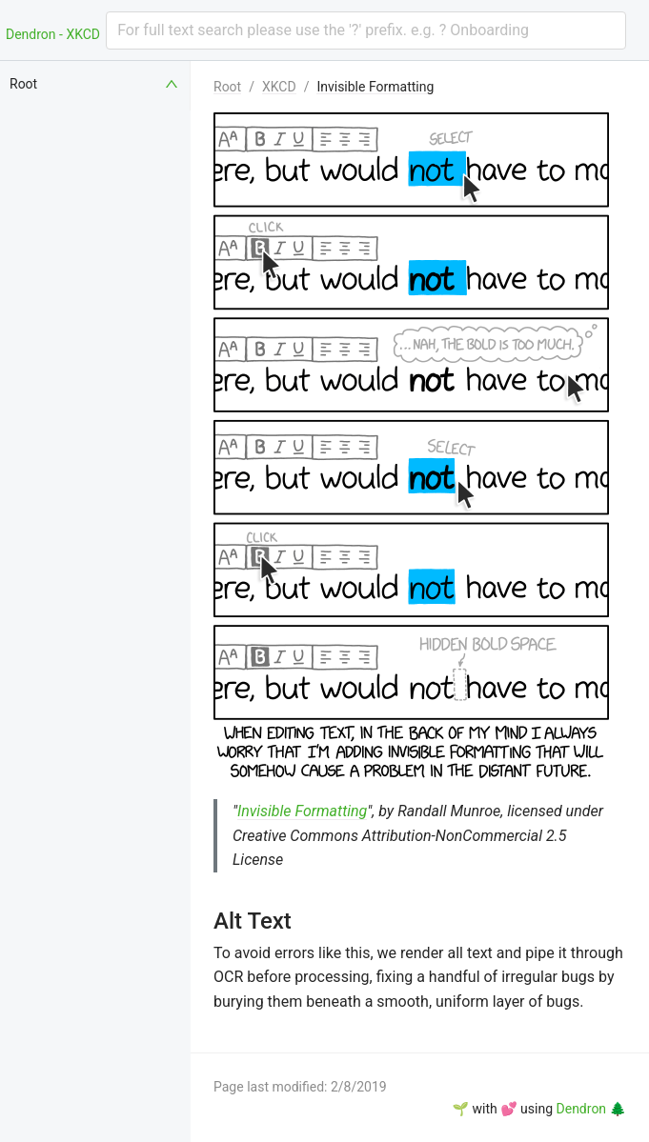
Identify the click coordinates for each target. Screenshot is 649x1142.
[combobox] (366, 30)
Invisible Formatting (375, 86)
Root (227, 86)
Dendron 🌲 (591, 1108)
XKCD (279, 86)
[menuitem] (95, 84)
